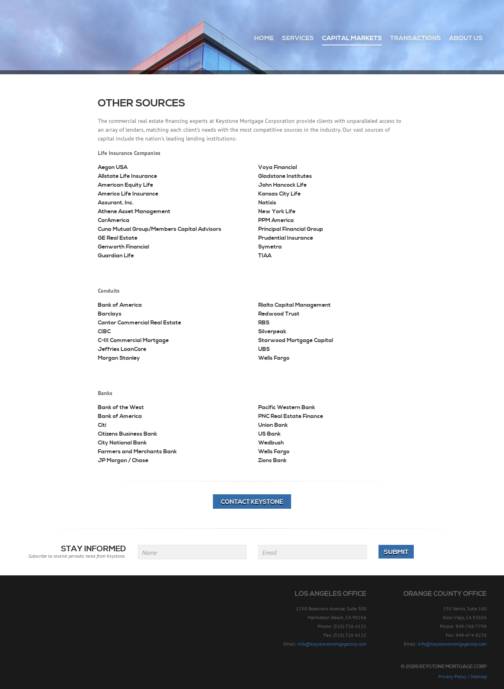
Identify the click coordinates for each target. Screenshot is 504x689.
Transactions (415, 38)
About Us (466, 38)
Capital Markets (352, 38)
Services (298, 38)
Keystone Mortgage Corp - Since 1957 (61, 35)
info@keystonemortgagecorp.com (332, 644)
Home (264, 38)
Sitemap (478, 676)
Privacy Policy (452, 676)
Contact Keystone (252, 502)
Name (149, 552)
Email (269, 552)
